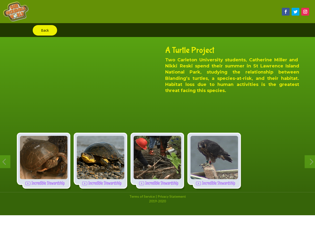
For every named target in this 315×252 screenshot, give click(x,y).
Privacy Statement (172, 196)
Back (45, 30)
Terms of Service (142, 196)
